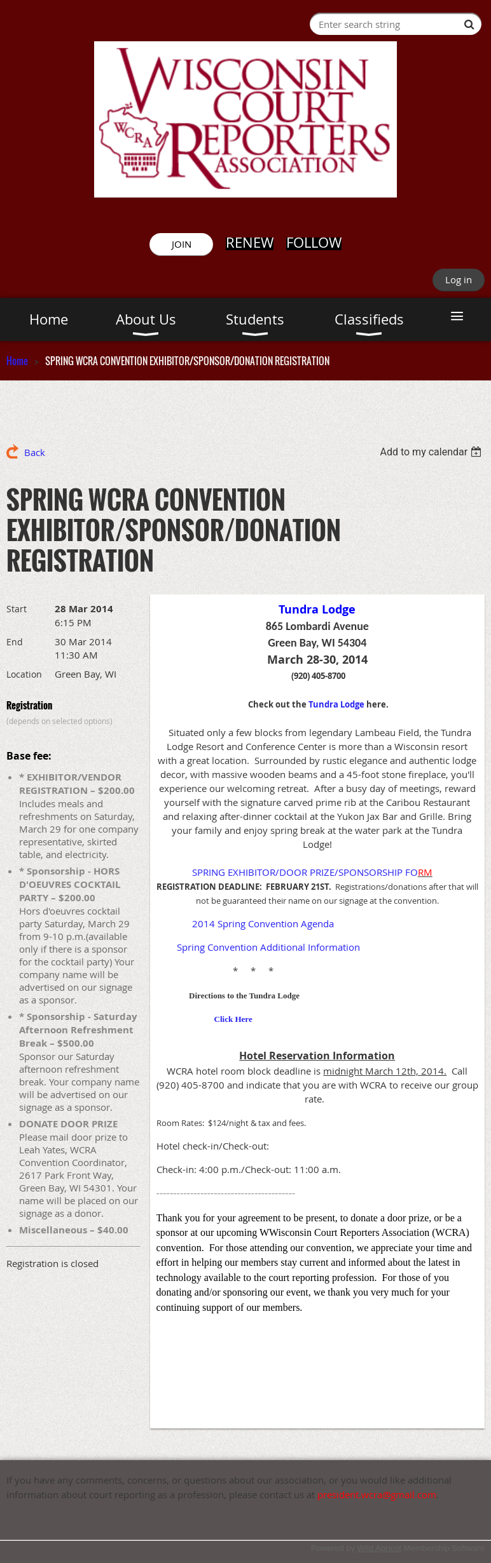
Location (24, 674)
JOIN (181, 244)
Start (16, 609)
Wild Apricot (379, 1548)
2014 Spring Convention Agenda (263, 923)
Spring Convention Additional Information (268, 947)
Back (34, 452)
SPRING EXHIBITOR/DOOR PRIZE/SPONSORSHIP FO (305, 872)
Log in (458, 279)
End (14, 642)
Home (17, 361)
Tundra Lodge (336, 704)
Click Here (233, 1019)
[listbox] (432, 452)
